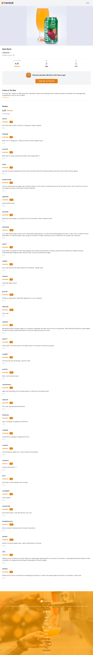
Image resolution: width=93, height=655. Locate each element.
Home (87, 3)
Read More (5, 97)
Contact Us (46, 637)
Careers (46, 630)
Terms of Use (46, 644)
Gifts (46, 620)
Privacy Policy (46, 640)
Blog (46, 624)
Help (46, 634)
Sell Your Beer (46, 627)
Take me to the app (46, 81)
